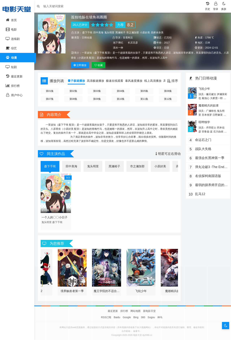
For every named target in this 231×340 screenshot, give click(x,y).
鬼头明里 (111, 32)
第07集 (51, 98)
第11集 (144, 98)
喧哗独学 (203, 122)
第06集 (167, 91)
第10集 (121, 98)
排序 (171, 81)
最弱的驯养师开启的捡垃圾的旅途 (208, 185)
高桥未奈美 (158, 32)
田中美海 (100, 32)
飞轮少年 (203, 88)
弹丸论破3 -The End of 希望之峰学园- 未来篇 (210, 167)
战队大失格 (202, 149)
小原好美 (146, 32)
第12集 (167, 98)
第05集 (144, 91)
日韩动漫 (88, 37)
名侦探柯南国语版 (207, 176)
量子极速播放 (78, 80)
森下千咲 (89, 32)
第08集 (75, 98)
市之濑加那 (134, 32)
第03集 (98, 91)
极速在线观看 (116, 80)
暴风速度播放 (135, 80)
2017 (166, 42)
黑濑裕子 (122, 32)
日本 (206, 42)
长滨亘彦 (133, 42)
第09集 (98, 98)
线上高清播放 (154, 80)
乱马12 (199, 194)
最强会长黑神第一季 (208, 158)
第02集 (75, 91)
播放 (81, 65)
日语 (166, 47)
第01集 (51, 91)
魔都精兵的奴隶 (207, 105)
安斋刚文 (128, 37)
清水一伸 (118, 47)
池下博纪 (118, 42)
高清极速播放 (97, 80)
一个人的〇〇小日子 (56, 216)
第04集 (121, 91)
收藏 (100, 65)
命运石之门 (202, 140)
